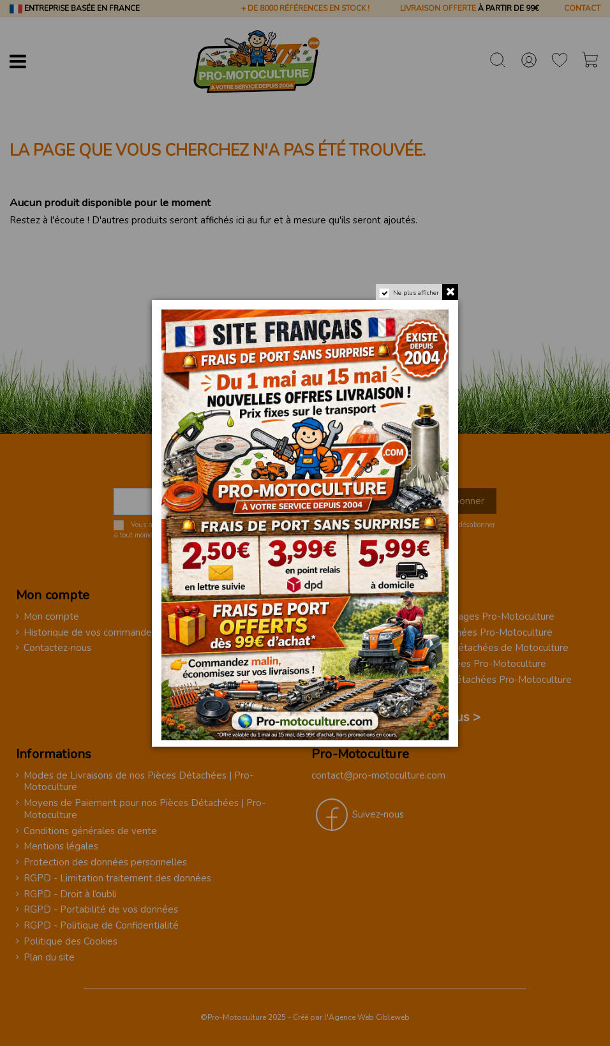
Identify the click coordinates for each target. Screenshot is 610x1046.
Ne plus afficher (416, 292)
